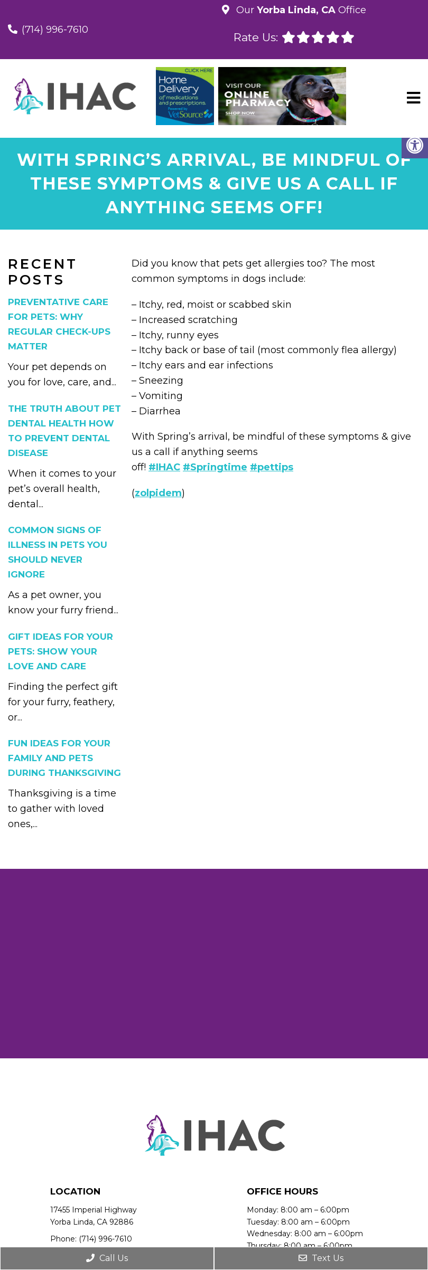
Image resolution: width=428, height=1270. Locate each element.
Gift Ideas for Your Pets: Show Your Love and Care (60, 651)
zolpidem (158, 493)
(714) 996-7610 (55, 29)
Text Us (321, 1258)
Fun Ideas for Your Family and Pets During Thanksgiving (64, 758)
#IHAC (164, 467)
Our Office (300, 10)
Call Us (107, 1258)
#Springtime (215, 467)
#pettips (271, 467)
